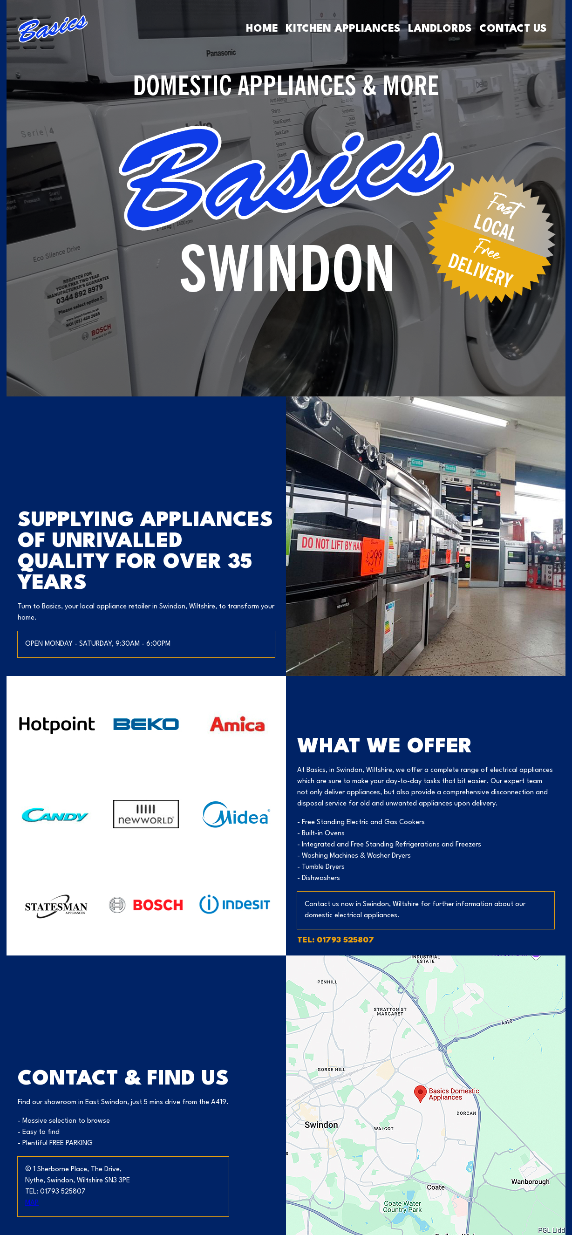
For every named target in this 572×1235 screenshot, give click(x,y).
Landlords (440, 29)
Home (262, 29)
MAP (32, 1203)
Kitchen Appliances (343, 29)
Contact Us (513, 29)
